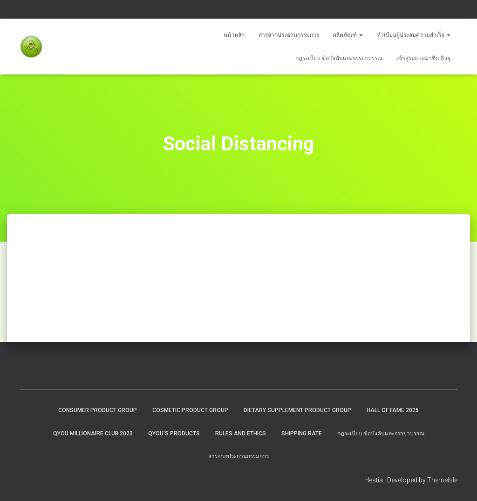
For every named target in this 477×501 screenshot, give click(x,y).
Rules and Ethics (240, 433)
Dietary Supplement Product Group (297, 410)
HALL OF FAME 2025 (393, 410)
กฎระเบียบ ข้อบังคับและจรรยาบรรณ (338, 58)
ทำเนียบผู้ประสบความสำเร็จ (413, 35)
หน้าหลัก (234, 35)
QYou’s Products (174, 433)
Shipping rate (301, 433)
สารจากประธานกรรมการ (289, 35)
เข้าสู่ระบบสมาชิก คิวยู (423, 58)
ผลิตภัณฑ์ (348, 35)
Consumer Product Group (97, 410)
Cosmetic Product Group (190, 410)
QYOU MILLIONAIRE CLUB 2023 (93, 433)
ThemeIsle (442, 480)
